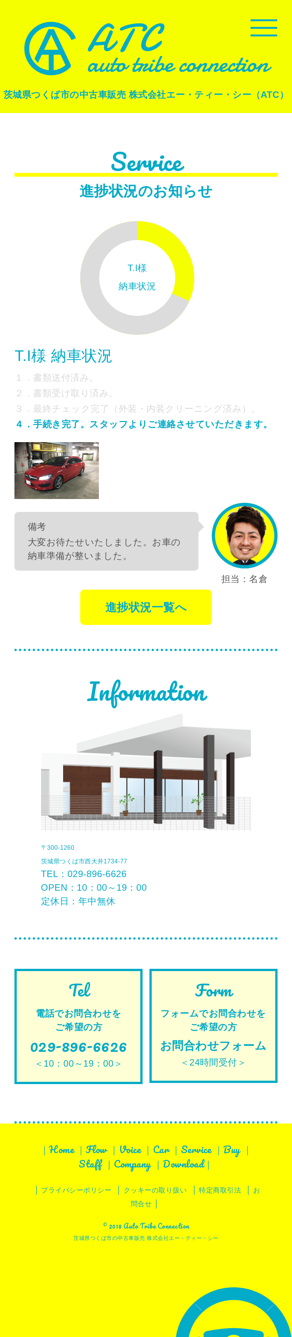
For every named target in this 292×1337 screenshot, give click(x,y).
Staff (90, 1164)
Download (183, 1164)
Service (196, 1149)
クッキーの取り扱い (155, 1190)
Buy (231, 1149)
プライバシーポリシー (76, 1190)
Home (61, 1149)
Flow (96, 1149)
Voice (130, 1149)
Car (161, 1149)
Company (132, 1164)
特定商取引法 (220, 1190)
